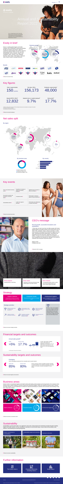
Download (54, 2)
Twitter (50, 477)
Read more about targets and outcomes (11, 374)
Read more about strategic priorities (10, 327)
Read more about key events (9, 214)
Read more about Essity (8, 76)
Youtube (53, 477)
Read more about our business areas (11, 416)
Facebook (47, 477)
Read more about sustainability (9, 453)
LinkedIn (59, 477)
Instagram (56, 477)
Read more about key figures (9, 112)
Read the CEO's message (38, 249)
